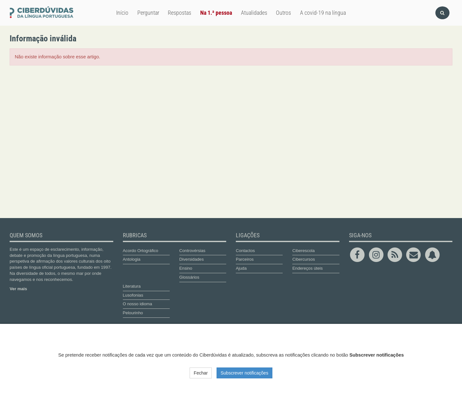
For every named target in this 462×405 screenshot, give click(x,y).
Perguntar (148, 12)
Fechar (201, 372)
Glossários (189, 277)
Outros (283, 12)
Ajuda (241, 268)
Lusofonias (133, 295)
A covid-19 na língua (323, 12)
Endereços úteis (307, 268)
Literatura (132, 286)
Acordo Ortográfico (140, 250)
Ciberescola (303, 250)
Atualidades (254, 12)
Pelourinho (133, 312)
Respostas (179, 12)
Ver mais (18, 288)
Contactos (245, 250)
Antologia (132, 259)
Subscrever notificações (245, 372)
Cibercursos (303, 259)
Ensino (185, 268)
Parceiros (245, 259)
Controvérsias (192, 250)
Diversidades (191, 259)
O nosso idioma (137, 303)
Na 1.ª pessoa (216, 12)
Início (122, 12)
